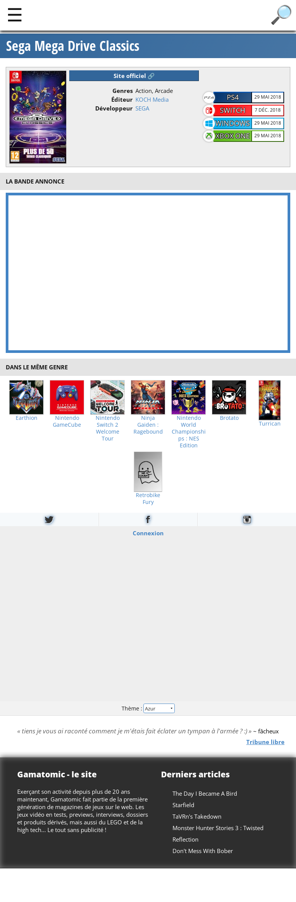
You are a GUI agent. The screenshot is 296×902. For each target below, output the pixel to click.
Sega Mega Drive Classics (72, 46)
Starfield (183, 805)
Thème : (148, 708)
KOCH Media (152, 99)
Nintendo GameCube (67, 421)
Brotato (229, 417)
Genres (122, 90)
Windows (232, 123)
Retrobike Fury (148, 498)
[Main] (14, 14)
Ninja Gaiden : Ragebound (148, 424)
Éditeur (122, 99)
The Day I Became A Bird (204, 793)
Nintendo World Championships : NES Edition (189, 431)
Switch (232, 110)
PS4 (233, 97)
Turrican (270, 423)
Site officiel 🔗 (134, 76)
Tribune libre (265, 742)
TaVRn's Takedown (196, 816)
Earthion (26, 417)
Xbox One (233, 135)
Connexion (148, 533)
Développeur (114, 108)
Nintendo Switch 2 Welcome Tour (108, 428)
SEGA (142, 108)
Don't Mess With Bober (202, 851)
